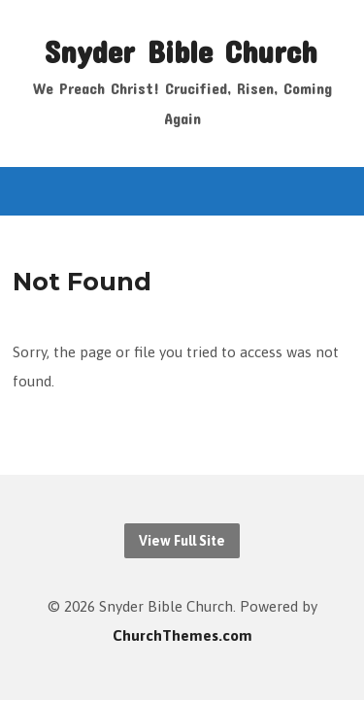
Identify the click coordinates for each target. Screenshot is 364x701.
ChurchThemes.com (182, 635)
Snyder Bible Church (180, 50)
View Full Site (182, 541)
